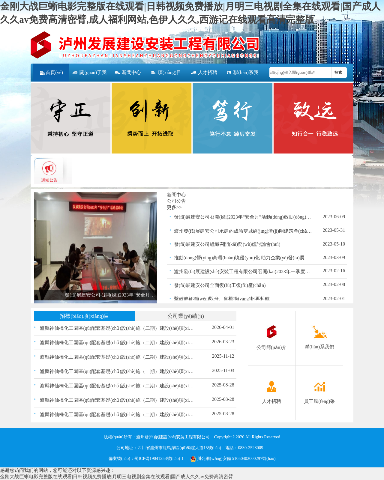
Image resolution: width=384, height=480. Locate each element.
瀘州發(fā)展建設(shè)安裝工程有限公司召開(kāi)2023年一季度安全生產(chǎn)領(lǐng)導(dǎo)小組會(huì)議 (243, 271)
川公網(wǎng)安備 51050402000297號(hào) (233, 458)
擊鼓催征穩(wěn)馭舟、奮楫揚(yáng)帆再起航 (222, 298)
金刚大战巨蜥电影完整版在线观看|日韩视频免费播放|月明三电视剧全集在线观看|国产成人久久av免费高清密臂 (116, 476)
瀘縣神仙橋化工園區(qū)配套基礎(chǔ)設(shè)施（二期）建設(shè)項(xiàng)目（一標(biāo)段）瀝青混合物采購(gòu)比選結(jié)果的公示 (118, 414)
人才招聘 (203, 73)
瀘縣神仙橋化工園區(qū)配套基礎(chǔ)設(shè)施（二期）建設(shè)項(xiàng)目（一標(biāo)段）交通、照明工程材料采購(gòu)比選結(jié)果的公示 (118, 385)
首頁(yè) (51, 73)
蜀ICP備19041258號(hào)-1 (159, 458)
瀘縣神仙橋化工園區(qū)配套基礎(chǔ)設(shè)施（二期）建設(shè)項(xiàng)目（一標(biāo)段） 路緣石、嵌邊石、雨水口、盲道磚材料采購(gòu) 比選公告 (118, 371)
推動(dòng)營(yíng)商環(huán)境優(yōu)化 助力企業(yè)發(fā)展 (239, 257)
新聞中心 (127, 73)
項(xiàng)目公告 (165, 76)
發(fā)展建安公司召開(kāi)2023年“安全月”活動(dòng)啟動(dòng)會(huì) (243, 216)
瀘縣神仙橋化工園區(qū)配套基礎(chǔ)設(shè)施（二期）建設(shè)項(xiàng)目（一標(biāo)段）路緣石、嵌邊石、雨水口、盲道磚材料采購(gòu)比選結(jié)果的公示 (118, 356)
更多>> (174, 207)
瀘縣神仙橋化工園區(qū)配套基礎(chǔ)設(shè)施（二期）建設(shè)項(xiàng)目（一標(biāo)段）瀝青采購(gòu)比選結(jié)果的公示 (118, 400)
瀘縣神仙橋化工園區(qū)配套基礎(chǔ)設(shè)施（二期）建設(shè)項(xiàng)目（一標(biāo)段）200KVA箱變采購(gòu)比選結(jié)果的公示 (118, 328)
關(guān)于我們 (89, 76)
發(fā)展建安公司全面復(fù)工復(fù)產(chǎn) (220, 285)
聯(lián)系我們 (242, 76)
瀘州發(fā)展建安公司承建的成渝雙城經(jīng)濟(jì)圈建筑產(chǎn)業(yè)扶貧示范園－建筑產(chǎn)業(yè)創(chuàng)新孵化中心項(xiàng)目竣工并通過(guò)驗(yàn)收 (243, 231)
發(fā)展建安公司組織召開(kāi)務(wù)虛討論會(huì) (227, 244)
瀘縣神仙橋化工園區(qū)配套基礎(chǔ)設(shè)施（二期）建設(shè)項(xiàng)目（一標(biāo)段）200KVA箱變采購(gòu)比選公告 (118, 342)
